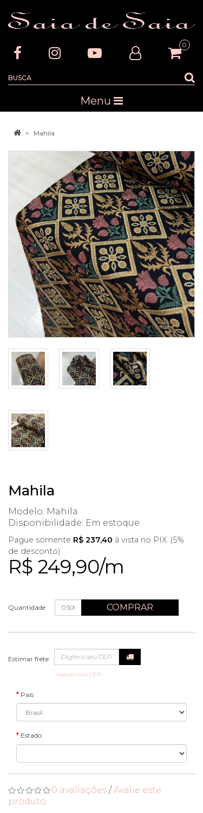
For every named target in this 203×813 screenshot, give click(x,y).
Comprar (130, 607)
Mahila (44, 133)
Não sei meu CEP (78, 675)
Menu (101, 100)
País (27, 695)
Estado (31, 735)
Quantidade (26, 607)
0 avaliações (79, 790)
